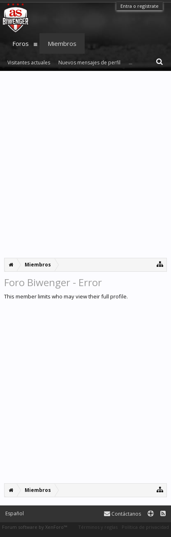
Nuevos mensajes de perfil (89, 62)
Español (14, 513)
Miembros (62, 43)
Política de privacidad (145, 527)
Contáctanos (122, 513)
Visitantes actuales (28, 62)
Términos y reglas (98, 527)
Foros (20, 43)
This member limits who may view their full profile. (66, 296)
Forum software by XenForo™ (34, 527)
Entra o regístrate (139, 6)
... (130, 62)
